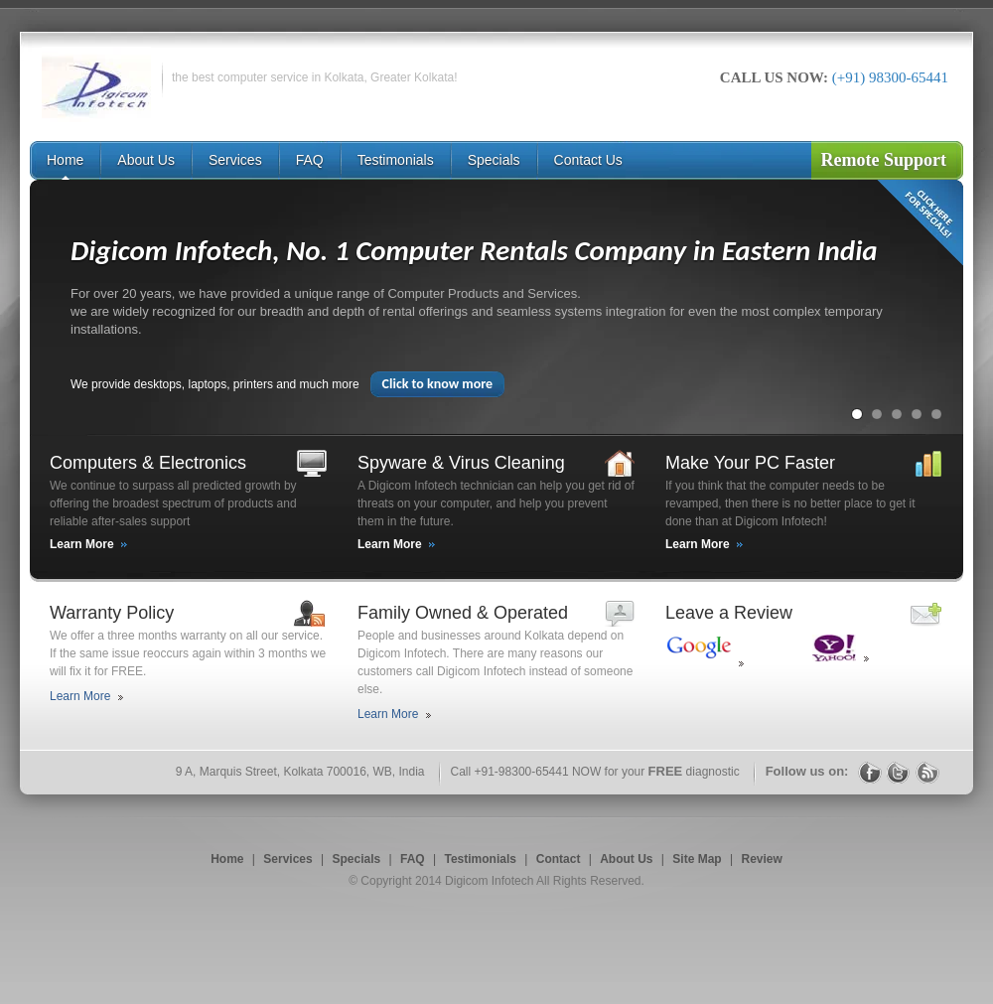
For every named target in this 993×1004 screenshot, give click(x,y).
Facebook (870, 772)
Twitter (899, 772)
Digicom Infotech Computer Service (96, 84)
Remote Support (884, 160)
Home (227, 859)
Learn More (82, 544)
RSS (927, 772)
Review (761, 859)
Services (287, 859)
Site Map (696, 859)
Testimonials (479, 859)
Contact (558, 859)
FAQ (412, 859)
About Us (626, 859)
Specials (357, 859)
